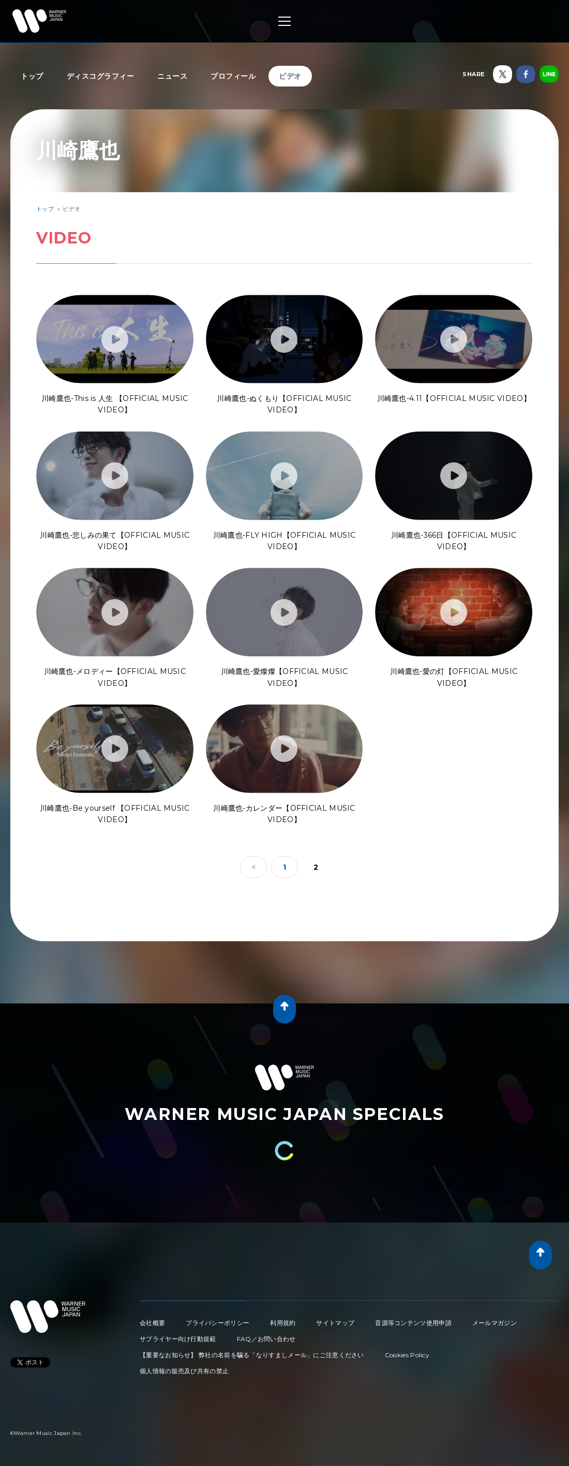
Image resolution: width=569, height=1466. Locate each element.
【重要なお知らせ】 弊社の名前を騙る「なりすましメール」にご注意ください (252, 1355)
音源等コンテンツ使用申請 (413, 1323)
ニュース (172, 76)
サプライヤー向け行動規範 (178, 1339)
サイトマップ (335, 1323)
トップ (32, 76)
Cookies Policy (407, 1355)
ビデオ (290, 76)
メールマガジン (494, 1323)
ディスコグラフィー (100, 76)
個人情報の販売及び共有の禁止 (184, 1371)
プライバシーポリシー (217, 1323)
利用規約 (282, 1323)
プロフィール (233, 76)
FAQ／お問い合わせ (266, 1339)
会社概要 (152, 1323)
